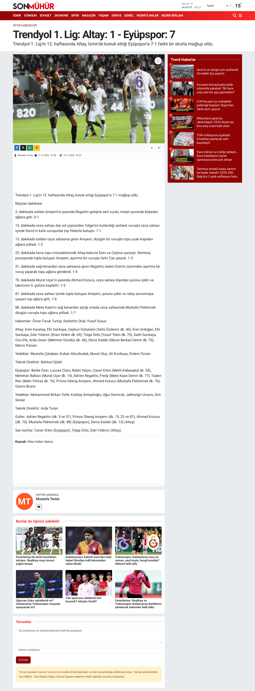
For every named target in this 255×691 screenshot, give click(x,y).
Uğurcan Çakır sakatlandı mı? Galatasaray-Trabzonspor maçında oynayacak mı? (38, 604)
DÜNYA (116, 15)
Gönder (23, 660)
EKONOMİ (61, 15)
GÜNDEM (30, 15)
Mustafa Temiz (25, 155)
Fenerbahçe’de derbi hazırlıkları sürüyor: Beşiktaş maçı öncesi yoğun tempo (36, 560)
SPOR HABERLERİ (25, 25)
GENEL (129, 15)
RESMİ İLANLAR (147, 15)
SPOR (75, 15)
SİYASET (46, 15)
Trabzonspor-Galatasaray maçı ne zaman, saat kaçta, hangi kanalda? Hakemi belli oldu (137, 560)
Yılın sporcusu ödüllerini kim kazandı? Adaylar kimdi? (83, 599)
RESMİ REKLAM (172, 15)
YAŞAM (103, 15)
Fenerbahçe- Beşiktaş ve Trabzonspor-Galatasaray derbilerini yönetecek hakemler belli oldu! (138, 604)
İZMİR (17, 15)
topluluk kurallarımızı (50, 672)
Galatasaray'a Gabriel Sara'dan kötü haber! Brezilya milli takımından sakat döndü (88, 560)
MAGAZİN (88, 15)
